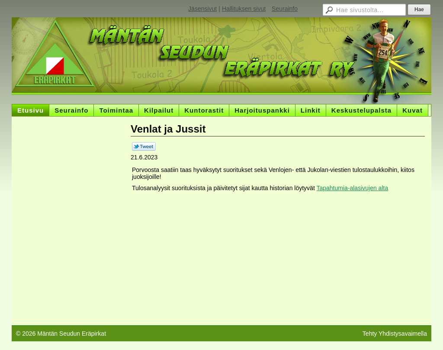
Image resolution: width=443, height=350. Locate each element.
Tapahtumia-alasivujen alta (352, 188)
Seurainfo (285, 8)
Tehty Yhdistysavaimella (395, 333)
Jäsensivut (202, 8)
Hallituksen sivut (244, 8)
